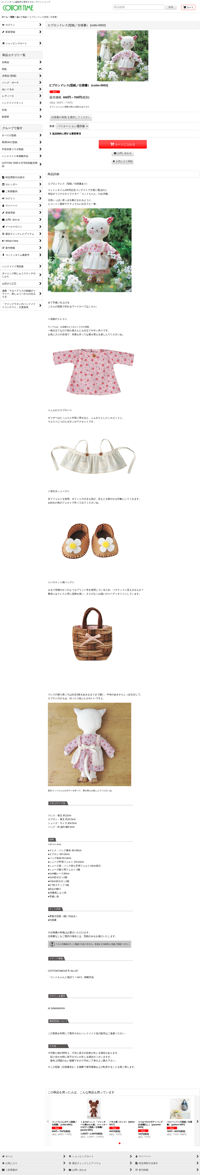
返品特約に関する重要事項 (65, 133)
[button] (123, 161)
